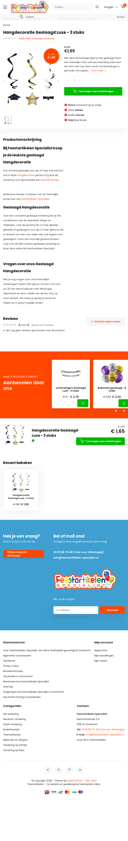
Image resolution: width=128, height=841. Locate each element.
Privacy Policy (11, 666)
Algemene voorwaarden (17, 655)
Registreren (101, 650)
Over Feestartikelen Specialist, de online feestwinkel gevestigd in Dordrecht (46, 650)
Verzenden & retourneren (18, 676)
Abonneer (112, 610)
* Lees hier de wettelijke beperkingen (71, 617)
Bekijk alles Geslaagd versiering (36, 38)
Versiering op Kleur (13, 750)
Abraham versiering (14, 719)
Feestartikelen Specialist (35, 199)
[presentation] (4, 81)
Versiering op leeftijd (15, 745)
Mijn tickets (100, 660)
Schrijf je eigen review (105, 321)
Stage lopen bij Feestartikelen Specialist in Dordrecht (33, 692)
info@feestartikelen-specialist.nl (76, 558)
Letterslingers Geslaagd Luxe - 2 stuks (71, 389)
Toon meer (98, 70)
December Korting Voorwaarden (22, 697)
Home (6, 25)
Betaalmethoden (13, 671)
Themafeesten (12, 734)
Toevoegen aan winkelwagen (93, 91)
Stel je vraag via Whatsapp (16, 553)
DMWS (70, 780)
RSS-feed (91, 780)
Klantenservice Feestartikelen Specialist (26, 681)
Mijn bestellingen (104, 655)
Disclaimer (9, 660)
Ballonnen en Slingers (15, 740)
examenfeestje (50, 180)
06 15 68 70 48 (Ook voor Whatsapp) (79, 552)
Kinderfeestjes (11, 729)
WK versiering (11, 714)
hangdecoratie (25, 175)
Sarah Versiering (12, 724)
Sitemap (8, 686)
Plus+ (80, 780)
